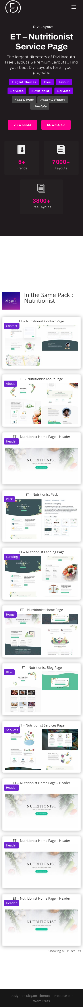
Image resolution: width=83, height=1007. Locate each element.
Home (10, 614)
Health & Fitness (52, 100)
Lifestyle (40, 106)
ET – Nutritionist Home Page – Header (41, 436)
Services (16, 91)
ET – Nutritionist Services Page (41, 725)
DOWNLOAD (56, 125)
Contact (11, 326)
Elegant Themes (24, 82)
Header (11, 441)
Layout (64, 82)
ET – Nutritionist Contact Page (41, 321)
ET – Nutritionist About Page (41, 379)
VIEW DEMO (22, 125)
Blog (9, 672)
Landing (12, 557)
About (10, 383)
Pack (9, 499)
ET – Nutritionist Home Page (41, 609)
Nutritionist (40, 91)
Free (47, 82)
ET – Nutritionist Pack (41, 494)
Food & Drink (24, 100)
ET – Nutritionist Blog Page (41, 667)
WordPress (41, 1001)
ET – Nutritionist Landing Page (41, 552)
